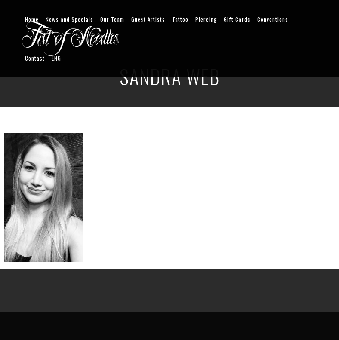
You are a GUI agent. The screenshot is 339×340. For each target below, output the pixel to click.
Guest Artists (148, 19)
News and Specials (69, 19)
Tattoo (180, 19)
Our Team (112, 19)
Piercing (206, 19)
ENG (56, 58)
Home (32, 19)
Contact (35, 58)
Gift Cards (237, 19)
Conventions (272, 19)
